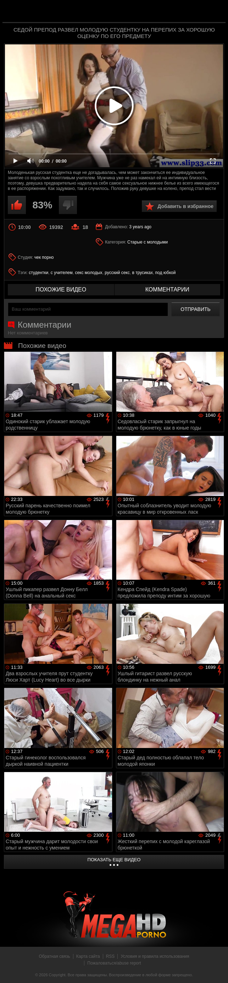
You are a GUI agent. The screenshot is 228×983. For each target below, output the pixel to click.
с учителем (62, 272)
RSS (110, 956)
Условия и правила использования (155, 956)
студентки (38, 272)
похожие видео (60, 289)
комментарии (167, 289)
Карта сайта (88, 956)
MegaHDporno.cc (128, 12)
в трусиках (142, 272)
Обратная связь (54, 956)
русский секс (117, 272)
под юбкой (165, 272)
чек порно (44, 257)
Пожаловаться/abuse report (114, 963)
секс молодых (88, 272)
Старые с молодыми (147, 242)
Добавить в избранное (185, 206)
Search (215, 12)
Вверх (217, 969)
